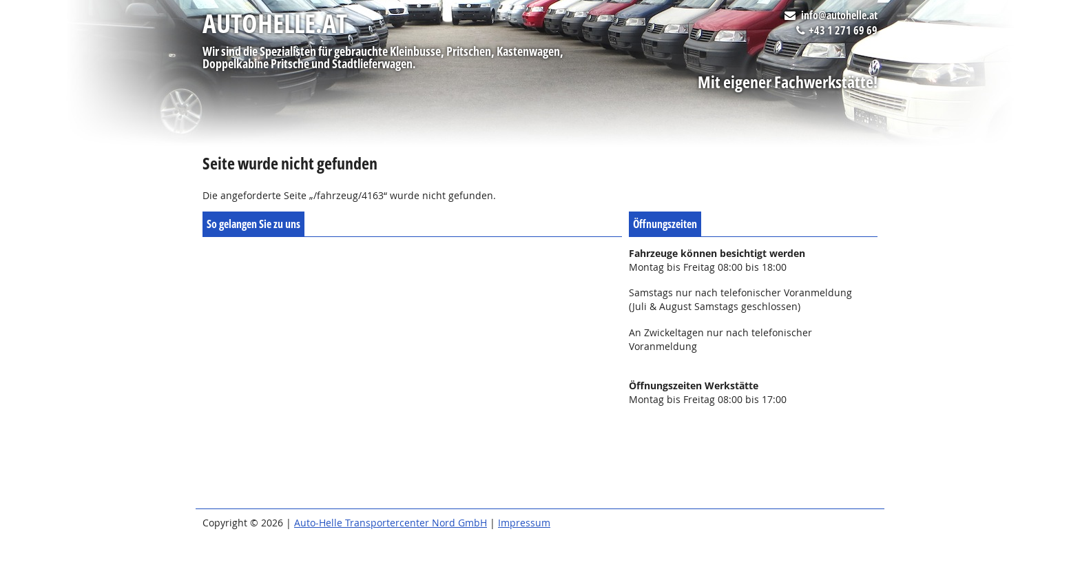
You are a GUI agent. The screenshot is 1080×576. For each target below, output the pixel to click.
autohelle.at (274, 23)
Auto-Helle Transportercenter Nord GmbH (390, 522)
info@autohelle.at (839, 15)
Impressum (524, 522)
